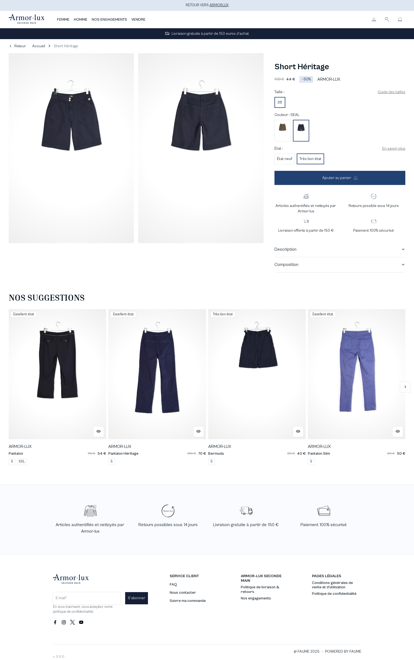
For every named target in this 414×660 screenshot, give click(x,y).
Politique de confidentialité (334, 594)
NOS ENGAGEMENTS (109, 19)
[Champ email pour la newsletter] (87, 598)
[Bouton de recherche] (386, 19)
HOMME (80, 19)
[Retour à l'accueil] (27, 19)
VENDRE (138, 19)
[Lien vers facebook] (55, 622)
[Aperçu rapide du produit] (98, 431)
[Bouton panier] (399, 19)
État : (278, 148)
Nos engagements (256, 598)
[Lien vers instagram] (64, 622)
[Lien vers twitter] (72, 622)
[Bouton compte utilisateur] (373, 19)
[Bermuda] (257, 387)
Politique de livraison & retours (260, 589)
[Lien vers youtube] (81, 622)
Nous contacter (183, 592)
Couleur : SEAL (286, 115)
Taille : (279, 92)
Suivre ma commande (188, 601)
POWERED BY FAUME (343, 651)
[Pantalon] (57, 387)
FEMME (63, 19)
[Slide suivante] (405, 387)
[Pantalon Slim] (356, 387)
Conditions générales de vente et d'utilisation (332, 585)
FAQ (173, 584)
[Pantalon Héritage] (157, 387)
